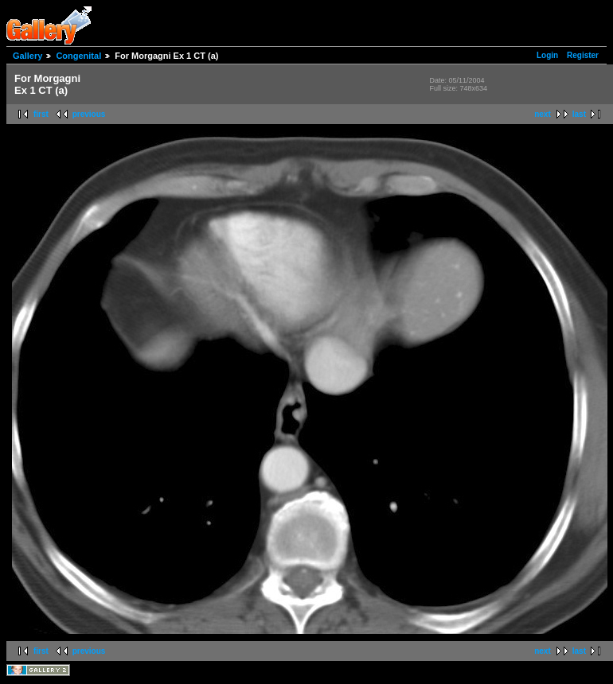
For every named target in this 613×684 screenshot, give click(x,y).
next (542, 114)
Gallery (27, 55)
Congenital (78, 55)
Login (547, 55)
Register (583, 55)
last (579, 114)
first (41, 114)
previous (89, 114)
